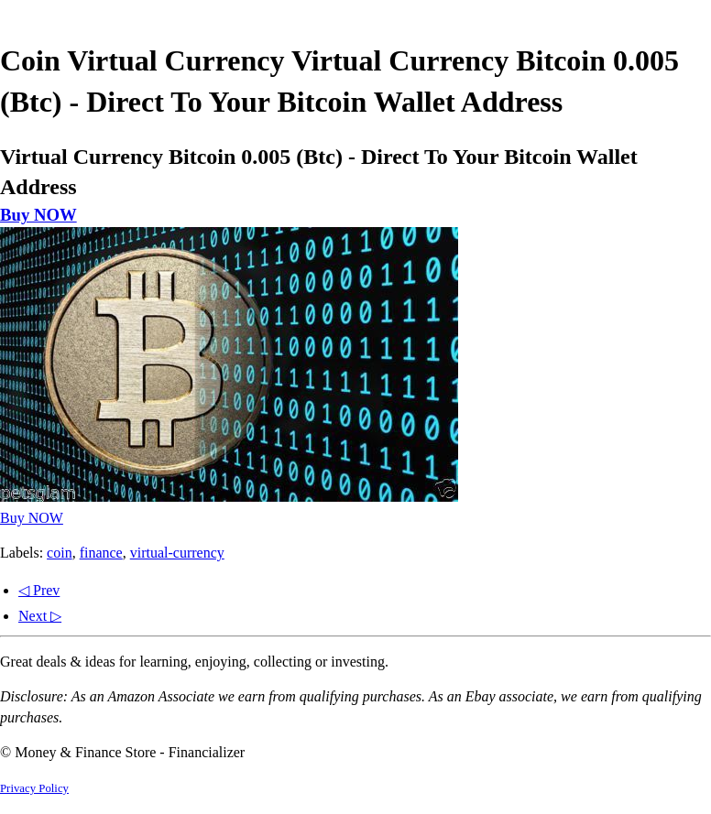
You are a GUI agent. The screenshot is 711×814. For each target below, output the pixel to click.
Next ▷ (39, 616)
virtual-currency (177, 552)
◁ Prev (39, 590)
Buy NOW (38, 214)
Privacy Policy (34, 788)
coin (59, 552)
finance (101, 552)
